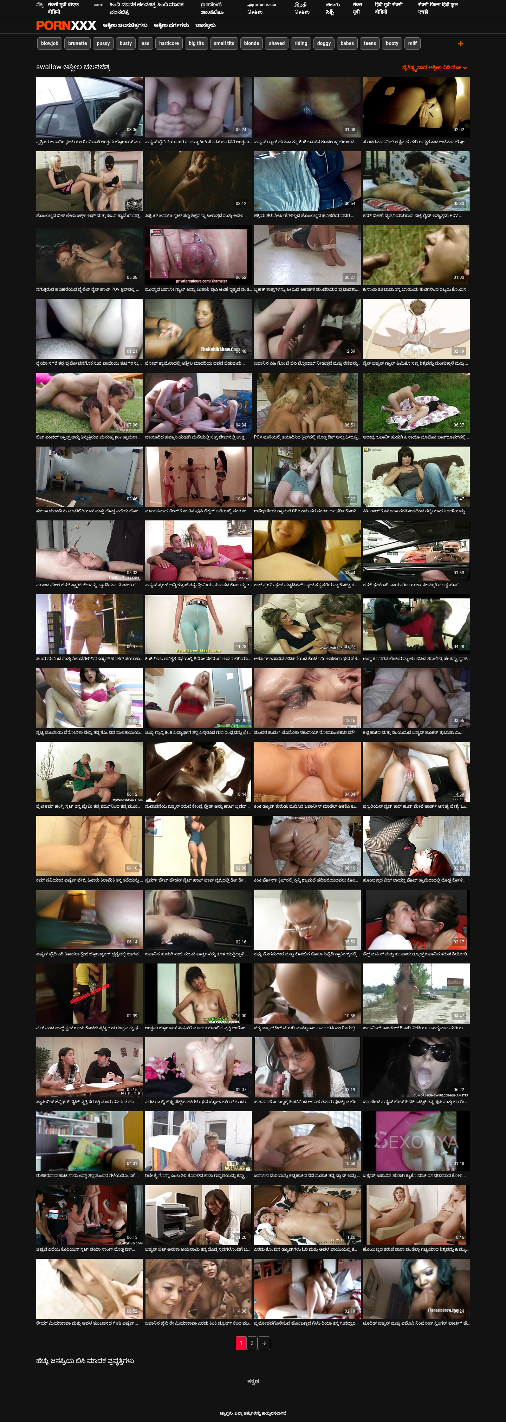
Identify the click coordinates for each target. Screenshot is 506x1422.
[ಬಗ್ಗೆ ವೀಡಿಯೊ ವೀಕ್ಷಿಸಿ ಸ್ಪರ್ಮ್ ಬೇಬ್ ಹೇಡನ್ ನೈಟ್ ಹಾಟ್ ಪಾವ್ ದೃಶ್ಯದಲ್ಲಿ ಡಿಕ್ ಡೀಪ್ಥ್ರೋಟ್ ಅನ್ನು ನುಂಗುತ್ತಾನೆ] (198, 845)
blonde (251, 43)
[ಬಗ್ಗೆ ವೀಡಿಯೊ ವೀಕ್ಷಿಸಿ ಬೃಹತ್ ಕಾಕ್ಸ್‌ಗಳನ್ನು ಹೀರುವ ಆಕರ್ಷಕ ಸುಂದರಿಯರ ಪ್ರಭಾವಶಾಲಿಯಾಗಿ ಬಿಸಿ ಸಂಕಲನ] (307, 254)
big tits (196, 43)
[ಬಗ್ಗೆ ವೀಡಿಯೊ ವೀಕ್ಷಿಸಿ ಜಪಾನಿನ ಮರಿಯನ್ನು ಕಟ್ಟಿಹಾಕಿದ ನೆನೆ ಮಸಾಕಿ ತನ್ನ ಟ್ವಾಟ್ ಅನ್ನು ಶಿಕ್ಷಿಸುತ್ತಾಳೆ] (307, 1140)
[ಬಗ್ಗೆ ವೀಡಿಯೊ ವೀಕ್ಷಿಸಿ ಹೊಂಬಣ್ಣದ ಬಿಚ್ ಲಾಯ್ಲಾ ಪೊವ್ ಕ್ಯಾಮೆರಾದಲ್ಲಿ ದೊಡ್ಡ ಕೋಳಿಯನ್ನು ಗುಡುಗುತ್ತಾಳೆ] (416, 845)
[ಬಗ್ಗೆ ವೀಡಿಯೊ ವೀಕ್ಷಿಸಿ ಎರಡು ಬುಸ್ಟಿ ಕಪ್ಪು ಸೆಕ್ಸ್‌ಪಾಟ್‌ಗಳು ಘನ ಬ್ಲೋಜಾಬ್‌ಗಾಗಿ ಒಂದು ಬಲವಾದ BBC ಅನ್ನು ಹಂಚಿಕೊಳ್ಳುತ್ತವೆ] (198, 1067)
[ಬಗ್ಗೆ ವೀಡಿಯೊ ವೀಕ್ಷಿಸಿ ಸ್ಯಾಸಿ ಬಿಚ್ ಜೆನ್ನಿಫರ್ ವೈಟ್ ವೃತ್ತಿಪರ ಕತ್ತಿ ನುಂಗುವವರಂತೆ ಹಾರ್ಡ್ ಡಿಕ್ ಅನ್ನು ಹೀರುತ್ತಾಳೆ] (89, 1067)
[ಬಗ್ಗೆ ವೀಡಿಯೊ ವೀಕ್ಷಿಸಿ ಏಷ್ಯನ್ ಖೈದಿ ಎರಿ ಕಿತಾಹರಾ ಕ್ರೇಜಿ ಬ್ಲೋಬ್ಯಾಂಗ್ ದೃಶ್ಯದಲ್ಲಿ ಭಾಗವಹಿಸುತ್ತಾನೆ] (89, 919)
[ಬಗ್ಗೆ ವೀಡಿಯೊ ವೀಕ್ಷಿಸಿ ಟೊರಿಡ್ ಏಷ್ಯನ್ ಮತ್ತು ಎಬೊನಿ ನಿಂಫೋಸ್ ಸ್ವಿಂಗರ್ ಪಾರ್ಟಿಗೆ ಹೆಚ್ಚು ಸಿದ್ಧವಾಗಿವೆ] (416, 1288)
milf (412, 43)
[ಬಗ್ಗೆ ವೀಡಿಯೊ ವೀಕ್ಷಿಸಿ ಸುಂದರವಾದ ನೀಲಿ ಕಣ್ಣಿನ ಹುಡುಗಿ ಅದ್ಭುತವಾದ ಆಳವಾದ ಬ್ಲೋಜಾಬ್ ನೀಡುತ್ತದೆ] (416, 107)
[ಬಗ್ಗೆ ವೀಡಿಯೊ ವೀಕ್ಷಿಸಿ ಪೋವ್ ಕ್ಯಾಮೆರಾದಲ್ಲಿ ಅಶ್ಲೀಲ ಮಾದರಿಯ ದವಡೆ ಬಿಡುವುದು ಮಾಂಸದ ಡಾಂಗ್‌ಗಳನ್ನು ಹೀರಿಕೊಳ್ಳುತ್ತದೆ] (198, 328)
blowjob (49, 43)
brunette (77, 43)
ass (145, 43)
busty (126, 43)
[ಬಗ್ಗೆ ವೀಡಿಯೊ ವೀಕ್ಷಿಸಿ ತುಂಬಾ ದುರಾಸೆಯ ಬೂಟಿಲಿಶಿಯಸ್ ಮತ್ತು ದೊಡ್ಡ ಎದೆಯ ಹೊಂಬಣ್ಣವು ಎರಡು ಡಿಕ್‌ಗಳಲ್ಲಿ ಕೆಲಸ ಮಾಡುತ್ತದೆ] (89, 476)
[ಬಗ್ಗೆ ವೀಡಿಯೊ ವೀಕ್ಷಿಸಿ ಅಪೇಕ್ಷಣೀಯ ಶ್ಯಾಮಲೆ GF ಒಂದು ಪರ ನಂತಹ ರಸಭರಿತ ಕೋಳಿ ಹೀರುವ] (307, 476)
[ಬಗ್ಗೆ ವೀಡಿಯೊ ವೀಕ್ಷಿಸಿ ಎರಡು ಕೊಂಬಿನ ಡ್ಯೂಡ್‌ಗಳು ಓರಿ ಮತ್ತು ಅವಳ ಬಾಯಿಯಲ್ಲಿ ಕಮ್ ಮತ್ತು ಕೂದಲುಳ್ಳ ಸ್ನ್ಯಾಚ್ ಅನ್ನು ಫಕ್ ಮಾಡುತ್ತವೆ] (307, 1214)
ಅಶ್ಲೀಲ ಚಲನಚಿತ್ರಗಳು (125, 25)
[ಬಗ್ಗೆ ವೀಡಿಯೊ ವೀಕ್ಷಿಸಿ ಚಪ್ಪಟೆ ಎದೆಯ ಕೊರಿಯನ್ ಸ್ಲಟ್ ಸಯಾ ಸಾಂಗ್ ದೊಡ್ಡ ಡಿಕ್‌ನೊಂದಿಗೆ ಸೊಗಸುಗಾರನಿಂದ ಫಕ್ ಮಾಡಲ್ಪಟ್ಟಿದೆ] (89, 1214)
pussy (103, 43)
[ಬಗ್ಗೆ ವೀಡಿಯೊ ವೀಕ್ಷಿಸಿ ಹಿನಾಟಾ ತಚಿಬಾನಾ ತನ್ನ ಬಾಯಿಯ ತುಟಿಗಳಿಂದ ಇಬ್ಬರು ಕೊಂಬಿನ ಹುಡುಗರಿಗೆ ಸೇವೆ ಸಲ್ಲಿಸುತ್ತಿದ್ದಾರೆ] (416, 254)
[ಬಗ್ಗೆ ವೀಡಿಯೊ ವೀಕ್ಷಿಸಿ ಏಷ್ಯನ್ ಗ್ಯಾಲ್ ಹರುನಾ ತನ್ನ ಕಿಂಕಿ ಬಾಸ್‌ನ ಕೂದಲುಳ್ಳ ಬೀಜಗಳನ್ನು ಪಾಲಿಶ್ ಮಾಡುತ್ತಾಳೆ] (307, 107)
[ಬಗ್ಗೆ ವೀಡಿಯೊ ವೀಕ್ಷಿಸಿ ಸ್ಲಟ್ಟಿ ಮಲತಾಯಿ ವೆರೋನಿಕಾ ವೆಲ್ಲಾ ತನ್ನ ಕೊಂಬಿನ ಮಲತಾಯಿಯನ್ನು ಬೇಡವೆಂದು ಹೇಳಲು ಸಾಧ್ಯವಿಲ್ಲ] (89, 697)
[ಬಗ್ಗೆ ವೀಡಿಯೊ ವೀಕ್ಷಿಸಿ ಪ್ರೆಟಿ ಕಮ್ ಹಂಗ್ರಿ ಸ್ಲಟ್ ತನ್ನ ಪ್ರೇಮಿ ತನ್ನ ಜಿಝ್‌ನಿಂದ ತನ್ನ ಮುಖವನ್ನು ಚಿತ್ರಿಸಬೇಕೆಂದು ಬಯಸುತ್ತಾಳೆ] (89, 771)
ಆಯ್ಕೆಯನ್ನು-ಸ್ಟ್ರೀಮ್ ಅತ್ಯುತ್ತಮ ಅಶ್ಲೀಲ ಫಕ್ (66, 25)
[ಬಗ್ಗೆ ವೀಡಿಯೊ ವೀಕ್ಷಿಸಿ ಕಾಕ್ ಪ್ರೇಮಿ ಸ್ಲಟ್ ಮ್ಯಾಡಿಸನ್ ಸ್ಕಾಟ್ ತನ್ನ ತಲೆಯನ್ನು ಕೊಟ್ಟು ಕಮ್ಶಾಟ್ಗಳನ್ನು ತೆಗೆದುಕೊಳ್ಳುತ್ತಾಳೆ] (307, 550)
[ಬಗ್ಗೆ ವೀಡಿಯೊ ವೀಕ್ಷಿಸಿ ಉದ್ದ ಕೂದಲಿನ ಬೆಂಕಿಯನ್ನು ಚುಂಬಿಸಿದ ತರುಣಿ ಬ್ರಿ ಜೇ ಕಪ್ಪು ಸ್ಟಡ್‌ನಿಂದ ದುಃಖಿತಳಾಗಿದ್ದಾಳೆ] (416, 624)
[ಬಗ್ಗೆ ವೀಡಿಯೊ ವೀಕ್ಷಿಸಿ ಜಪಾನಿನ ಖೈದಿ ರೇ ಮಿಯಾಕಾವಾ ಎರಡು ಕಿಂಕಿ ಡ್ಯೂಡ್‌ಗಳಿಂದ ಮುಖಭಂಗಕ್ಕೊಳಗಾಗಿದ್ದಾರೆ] (198, 1288)
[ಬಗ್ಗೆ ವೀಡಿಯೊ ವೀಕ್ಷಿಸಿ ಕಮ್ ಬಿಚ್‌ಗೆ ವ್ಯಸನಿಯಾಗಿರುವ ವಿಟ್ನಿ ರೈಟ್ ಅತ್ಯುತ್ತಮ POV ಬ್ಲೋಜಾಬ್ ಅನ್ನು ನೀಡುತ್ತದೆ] (416, 180)
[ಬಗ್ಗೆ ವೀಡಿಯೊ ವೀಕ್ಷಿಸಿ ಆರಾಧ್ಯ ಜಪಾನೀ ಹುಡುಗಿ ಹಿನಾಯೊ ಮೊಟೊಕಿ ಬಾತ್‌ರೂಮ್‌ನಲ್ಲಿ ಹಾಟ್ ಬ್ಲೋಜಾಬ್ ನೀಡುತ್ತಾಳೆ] (416, 402)
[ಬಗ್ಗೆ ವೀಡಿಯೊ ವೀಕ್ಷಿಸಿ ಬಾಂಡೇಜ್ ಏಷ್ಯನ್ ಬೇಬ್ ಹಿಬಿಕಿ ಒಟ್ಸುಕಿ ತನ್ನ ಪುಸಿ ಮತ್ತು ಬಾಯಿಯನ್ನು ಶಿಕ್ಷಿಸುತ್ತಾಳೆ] (416, 1067)
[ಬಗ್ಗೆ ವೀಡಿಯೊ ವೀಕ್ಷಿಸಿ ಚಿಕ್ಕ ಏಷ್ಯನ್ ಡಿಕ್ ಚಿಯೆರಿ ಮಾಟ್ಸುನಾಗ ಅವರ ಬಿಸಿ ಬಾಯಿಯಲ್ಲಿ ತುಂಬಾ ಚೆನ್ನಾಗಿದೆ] (307, 993)
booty (392, 43)
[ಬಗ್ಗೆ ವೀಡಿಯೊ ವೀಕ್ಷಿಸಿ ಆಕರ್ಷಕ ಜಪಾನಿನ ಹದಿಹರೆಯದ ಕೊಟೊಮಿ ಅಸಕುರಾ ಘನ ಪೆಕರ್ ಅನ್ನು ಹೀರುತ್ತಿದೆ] (307, 624)
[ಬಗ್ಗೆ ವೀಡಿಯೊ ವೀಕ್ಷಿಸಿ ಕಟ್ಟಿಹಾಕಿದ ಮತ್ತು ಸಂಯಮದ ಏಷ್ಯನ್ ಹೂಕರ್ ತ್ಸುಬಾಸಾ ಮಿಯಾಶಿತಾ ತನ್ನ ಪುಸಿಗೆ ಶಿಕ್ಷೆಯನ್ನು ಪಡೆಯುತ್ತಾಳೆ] (416, 697)
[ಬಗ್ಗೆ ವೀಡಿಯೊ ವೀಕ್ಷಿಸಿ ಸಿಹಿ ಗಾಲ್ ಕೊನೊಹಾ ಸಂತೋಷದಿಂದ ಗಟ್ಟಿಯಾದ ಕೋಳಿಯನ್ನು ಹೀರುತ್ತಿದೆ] (416, 476)
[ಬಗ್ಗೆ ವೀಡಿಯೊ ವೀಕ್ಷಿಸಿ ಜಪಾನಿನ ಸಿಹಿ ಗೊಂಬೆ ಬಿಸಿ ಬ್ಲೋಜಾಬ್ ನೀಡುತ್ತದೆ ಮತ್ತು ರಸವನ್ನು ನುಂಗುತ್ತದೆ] (307, 328)
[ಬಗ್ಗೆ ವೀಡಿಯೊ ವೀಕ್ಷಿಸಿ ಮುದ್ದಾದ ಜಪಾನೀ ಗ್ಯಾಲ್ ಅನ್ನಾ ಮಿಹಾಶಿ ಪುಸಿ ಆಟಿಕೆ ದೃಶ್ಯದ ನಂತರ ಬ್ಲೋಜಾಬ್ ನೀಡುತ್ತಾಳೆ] (198, 254)
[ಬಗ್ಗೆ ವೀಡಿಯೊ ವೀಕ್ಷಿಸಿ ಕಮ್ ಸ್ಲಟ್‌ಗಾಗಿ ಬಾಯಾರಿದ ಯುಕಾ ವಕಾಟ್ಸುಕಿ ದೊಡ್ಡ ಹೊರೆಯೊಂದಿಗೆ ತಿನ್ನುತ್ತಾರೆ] (416, 550)
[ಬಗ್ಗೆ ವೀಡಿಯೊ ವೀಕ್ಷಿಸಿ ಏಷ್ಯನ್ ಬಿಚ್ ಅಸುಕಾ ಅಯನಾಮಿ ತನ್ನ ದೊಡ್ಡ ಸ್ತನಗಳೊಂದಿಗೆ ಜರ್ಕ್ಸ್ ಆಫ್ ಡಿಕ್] (198, 1214)
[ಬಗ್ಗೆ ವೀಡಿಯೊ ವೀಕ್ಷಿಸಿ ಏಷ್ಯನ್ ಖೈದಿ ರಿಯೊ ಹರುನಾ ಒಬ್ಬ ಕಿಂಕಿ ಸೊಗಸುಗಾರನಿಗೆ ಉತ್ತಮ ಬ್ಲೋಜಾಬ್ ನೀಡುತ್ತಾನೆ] (198, 107)
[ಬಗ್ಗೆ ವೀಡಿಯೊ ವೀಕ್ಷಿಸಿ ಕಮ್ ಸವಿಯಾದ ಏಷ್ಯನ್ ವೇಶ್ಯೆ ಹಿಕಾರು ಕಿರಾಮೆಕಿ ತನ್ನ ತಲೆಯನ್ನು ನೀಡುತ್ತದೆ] (89, 845)
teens (370, 43)
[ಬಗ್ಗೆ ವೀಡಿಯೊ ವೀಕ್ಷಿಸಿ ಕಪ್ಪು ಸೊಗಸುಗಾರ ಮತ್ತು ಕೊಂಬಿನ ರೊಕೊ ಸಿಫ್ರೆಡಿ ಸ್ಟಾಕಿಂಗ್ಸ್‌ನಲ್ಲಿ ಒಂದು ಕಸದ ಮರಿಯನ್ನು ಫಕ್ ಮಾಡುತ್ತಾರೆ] (307, 919)
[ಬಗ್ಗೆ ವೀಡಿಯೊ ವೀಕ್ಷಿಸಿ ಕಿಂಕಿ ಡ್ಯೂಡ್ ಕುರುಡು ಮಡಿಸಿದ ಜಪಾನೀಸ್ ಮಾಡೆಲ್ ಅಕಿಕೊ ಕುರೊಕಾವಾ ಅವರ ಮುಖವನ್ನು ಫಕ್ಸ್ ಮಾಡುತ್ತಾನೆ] (307, 771)
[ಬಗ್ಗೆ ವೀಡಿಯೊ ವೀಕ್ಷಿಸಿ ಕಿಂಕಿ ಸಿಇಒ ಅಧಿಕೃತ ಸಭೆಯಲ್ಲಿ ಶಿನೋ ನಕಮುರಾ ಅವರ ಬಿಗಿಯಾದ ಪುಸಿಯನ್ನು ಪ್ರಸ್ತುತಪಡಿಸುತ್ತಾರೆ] (198, 624)
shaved (277, 43)
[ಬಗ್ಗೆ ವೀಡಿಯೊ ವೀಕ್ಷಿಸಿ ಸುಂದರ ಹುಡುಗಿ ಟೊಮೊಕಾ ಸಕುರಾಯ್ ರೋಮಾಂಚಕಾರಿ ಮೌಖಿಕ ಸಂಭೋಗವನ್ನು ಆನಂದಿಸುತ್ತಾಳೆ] (307, 697)
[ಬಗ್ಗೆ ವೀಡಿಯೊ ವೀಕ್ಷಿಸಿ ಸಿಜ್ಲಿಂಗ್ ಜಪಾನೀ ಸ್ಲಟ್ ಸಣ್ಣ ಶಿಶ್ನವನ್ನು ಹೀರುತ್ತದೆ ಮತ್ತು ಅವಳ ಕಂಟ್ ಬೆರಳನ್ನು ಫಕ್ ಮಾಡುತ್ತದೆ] (198, 180)
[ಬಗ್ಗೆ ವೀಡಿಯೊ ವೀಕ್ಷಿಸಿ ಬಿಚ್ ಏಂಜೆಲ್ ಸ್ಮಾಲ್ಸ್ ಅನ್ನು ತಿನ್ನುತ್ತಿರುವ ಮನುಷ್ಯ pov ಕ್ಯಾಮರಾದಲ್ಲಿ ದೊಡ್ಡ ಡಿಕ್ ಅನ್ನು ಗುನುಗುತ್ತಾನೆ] (89, 402)
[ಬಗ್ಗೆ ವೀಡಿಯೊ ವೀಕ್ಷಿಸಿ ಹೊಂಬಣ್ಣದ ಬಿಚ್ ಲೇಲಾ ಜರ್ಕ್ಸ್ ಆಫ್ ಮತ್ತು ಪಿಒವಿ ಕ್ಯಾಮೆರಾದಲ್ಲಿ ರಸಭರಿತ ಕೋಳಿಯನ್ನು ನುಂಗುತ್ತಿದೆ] (89, 180)
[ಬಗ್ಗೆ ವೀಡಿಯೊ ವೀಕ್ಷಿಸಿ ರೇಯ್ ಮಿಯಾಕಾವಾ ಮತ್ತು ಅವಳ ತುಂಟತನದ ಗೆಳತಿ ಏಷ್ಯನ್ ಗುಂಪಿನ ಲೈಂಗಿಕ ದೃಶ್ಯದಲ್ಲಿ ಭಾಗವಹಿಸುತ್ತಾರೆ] (89, 1288)
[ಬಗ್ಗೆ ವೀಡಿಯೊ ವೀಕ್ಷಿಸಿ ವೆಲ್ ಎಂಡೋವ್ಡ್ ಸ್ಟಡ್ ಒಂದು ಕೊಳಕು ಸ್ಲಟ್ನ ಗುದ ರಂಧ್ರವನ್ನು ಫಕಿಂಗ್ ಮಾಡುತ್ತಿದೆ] (89, 993)
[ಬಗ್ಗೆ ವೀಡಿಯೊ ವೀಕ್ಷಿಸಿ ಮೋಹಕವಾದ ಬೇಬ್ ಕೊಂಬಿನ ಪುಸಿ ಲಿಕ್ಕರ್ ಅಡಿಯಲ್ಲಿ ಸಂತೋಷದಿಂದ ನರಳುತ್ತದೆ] (198, 476)
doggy (324, 43)
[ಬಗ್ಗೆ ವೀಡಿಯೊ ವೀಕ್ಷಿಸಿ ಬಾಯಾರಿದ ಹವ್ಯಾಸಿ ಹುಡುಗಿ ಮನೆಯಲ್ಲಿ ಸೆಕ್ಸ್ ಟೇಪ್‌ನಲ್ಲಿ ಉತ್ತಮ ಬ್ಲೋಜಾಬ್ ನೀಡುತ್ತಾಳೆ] (198, 402)
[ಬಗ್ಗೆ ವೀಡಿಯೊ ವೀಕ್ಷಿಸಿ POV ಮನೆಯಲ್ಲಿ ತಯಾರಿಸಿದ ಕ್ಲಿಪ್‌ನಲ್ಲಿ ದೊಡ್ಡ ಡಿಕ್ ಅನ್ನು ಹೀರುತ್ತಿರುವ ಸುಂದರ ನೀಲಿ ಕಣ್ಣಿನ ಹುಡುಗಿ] (307, 402)
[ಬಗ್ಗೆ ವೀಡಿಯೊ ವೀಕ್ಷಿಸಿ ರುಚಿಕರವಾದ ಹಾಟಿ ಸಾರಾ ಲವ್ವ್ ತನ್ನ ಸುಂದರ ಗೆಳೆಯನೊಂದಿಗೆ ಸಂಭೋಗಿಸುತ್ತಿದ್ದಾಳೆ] (89, 1140)
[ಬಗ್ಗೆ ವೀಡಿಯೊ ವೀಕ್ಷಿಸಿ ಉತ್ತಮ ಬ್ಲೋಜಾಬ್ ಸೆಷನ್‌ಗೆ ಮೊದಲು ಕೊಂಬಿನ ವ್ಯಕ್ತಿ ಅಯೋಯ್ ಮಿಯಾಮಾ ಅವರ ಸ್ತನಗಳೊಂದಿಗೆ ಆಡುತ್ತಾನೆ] (198, 993)
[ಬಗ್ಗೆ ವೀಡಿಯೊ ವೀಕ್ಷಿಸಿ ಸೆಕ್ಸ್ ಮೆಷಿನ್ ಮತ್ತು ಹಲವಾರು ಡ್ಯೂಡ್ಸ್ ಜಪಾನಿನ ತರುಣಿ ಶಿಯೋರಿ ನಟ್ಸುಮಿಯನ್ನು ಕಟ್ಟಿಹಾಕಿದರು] (416, 919)
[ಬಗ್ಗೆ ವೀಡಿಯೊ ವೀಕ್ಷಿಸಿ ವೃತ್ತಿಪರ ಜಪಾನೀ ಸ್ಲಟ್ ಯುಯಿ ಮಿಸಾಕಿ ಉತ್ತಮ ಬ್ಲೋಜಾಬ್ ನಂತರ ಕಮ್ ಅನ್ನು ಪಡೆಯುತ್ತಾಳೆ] (89, 107)
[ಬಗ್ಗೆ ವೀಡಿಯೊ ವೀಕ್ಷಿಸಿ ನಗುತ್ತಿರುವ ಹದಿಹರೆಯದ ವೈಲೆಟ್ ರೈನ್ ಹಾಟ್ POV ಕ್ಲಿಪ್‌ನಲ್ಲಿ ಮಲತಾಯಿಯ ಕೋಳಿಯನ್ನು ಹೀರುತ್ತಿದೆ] (89, 254)
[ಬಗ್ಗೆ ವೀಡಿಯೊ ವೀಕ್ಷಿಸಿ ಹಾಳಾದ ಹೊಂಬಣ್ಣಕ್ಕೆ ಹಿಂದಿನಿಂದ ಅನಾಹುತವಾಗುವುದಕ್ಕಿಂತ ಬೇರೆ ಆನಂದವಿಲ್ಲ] (307, 1067)
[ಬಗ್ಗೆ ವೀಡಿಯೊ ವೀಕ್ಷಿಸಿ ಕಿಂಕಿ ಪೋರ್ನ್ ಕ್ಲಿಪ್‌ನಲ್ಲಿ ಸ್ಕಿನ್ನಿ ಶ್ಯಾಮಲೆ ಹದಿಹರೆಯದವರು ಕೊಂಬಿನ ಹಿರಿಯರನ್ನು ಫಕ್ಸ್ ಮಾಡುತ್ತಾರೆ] (307, 845)
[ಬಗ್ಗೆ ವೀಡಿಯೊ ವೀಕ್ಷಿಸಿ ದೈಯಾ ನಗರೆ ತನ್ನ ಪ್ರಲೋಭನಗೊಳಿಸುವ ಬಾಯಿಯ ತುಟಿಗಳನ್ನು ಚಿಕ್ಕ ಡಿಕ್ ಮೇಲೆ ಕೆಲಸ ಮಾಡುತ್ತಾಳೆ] (89, 328)
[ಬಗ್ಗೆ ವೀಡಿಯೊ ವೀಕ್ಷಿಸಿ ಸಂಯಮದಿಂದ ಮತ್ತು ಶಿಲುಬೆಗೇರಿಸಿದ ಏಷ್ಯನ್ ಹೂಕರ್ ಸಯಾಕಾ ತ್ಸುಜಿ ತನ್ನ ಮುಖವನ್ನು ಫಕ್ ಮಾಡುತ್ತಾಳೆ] (89, 624)
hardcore (169, 43)
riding (300, 43)
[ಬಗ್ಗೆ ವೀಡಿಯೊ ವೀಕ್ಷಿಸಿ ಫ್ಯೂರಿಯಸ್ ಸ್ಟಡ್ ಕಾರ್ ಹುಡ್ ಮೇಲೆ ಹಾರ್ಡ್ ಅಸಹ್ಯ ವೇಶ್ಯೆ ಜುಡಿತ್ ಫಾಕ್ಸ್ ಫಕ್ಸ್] (416, 771)
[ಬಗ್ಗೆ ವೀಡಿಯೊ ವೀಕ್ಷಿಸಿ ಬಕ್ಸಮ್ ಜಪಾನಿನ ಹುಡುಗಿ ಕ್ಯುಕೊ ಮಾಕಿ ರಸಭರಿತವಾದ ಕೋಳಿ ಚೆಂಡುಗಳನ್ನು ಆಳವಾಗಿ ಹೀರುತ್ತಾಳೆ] (416, 1140)
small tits (224, 43)
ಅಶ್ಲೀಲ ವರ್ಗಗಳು (171, 25)
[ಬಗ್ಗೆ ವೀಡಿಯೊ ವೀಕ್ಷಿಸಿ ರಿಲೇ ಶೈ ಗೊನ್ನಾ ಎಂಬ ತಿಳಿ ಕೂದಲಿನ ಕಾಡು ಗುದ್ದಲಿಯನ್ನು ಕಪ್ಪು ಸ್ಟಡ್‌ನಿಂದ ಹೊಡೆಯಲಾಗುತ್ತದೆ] (198, 1140)
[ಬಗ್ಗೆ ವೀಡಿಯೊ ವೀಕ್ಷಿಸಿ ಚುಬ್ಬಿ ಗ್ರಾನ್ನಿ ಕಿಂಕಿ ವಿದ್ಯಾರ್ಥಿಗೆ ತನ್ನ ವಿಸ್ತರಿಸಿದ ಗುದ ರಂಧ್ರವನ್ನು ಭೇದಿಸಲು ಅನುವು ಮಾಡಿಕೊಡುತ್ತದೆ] (198, 697)
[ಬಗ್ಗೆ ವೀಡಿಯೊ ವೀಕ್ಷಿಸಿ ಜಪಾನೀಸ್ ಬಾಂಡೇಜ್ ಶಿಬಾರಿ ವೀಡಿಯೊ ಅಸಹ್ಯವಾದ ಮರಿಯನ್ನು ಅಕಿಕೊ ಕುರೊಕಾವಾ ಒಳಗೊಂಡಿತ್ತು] (416, 993)
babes (347, 43)
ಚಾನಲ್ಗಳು (205, 25)
